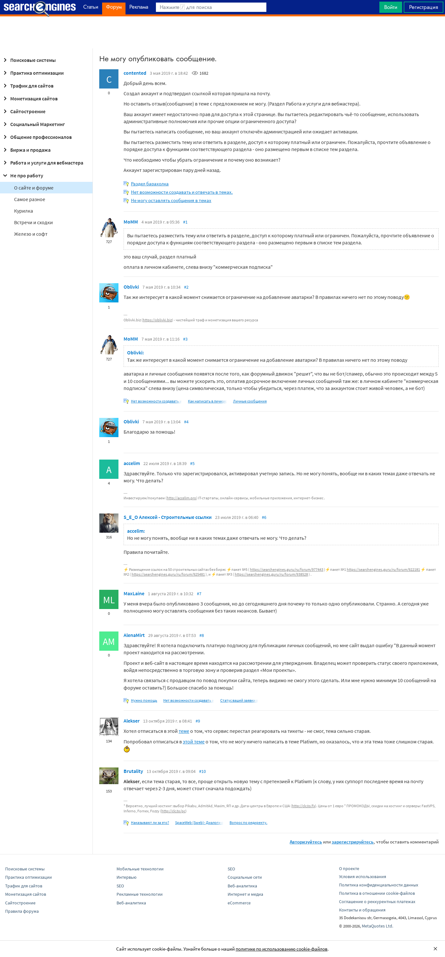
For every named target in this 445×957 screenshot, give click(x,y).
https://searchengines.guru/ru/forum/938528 (271, 574)
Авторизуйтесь (306, 842)
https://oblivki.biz (157, 320)
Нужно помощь (144, 700)
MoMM (131, 221)
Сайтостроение (23, 111)
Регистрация (423, 7)
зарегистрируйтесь (353, 842)
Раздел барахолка (150, 184)
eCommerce (239, 903)
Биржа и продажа (26, 150)
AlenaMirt (134, 635)
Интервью (126, 877)
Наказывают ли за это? (150, 822)
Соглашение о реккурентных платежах (377, 901)
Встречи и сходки (33, 222)
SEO (120, 886)
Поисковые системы (28, 60)
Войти (390, 7)
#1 (185, 222)
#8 (201, 635)
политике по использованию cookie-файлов (282, 949)
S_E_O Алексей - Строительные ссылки (168, 517)
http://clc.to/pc (173, 811)
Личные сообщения (250, 401)
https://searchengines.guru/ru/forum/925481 (168, 574)
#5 (192, 463)
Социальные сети (245, 877)
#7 (199, 594)
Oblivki (131, 287)
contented (135, 73)
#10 (202, 771)
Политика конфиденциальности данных (378, 885)
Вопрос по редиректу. (248, 822)
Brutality (133, 771)
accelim (132, 463)
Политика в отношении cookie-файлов (377, 893)
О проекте (349, 868)
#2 (186, 287)
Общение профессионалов (36, 137)
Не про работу (22, 175)
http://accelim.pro (181, 497)
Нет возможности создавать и (156, 401)
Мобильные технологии (140, 869)
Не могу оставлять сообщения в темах (171, 200)
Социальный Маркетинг (33, 124)
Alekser (132, 720)
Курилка (23, 210)
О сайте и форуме (33, 187)
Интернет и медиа (245, 894)
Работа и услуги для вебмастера (42, 162)
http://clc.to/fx (303, 805)
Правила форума (22, 911)
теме (184, 731)
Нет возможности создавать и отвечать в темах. (182, 192)
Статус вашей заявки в (239, 700)
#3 (185, 339)
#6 (264, 517)
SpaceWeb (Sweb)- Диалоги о (199, 822)
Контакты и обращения (362, 910)
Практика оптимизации (32, 73)
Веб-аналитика (131, 903)
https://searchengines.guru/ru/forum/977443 (286, 569)
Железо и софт (30, 234)
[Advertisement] (222, 32)
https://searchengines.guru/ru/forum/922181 (383, 569)
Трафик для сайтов (27, 85)
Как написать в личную (207, 401)
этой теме (194, 741)
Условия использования (362, 876)
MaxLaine (134, 593)
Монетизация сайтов (29, 98)
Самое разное (29, 199)
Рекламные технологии (140, 894)
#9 (198, 721)
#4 (186, 422)
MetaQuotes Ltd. (377, 926)
